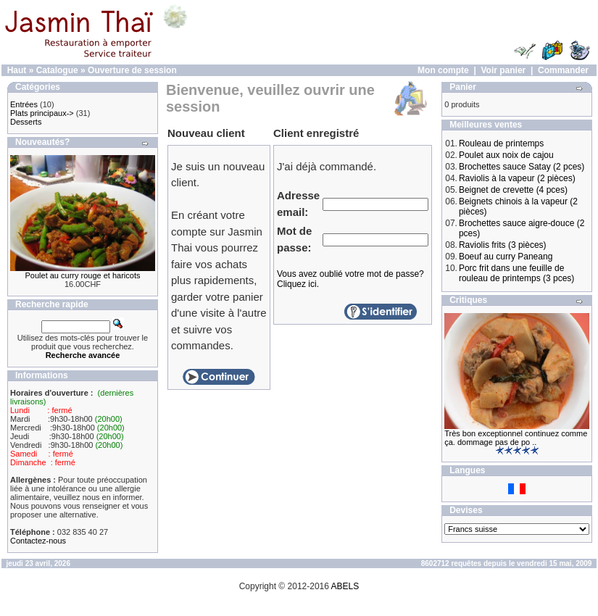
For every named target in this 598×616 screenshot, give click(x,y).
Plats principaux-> (42, 113)
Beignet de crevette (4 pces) (513, 190)
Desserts (25, 121)
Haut (17, 70)
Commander (563, 70)
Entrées (24, 104)
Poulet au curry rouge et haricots (83, 275)
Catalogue (57, 70)
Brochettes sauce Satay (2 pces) (521, 167)
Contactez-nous (38, 540)
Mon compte (443, 70)
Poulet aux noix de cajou (506, 155)
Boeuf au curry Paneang (505, 256)
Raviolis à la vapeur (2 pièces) (517, 178)
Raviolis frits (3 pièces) (503, 245)
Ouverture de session (132, 70)
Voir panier (503, 70)
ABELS (345, 586)
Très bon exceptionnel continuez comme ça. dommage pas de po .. (515, 437)
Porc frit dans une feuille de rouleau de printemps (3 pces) (516, 273)
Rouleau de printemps (501, 143)
